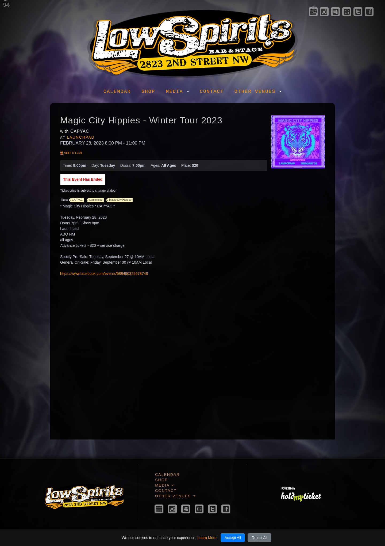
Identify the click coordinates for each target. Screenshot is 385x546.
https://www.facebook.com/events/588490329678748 (104, 273)
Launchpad (80, 137)
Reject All (259, 538)
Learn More (207, 538)
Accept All (233, 538)
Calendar (117, 91)
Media (177, 91)
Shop (148, 91)
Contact (212, 91)
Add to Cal (71, 153)
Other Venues (258, 91)
